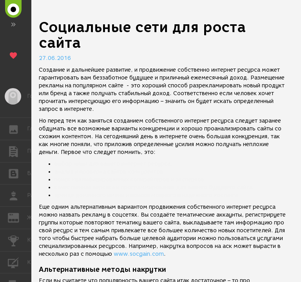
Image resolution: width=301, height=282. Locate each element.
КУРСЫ (17, 262)
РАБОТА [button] (17, 195)
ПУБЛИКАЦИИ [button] (17, 151)
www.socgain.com (139, 254)
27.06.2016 (55, 58)
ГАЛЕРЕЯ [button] (17, 129)
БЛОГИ (17, 173)
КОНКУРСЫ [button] (17, 240)
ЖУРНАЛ (17, 217)
